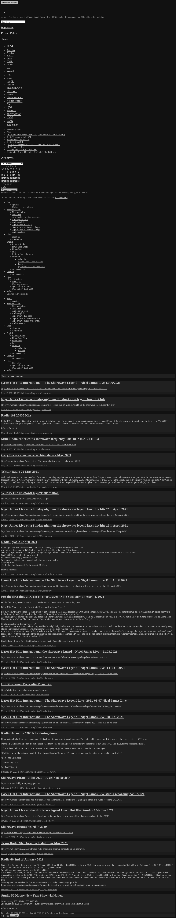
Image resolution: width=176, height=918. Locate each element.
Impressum (7, 27)
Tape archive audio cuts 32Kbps (26, 229)
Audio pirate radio (20, 219)
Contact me (17, 239)
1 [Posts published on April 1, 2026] (7, 172)
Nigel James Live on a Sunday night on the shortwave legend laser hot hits (53, 399)
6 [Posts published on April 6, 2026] (2, 175)
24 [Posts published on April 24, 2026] (14, 181)
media (44, 487)
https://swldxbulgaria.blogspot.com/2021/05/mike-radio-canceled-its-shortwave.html (38, 444)
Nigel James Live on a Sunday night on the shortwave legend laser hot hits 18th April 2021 (64, 525)
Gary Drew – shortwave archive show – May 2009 (36, 455)
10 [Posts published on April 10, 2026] (14, 175)
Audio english (18, 222)
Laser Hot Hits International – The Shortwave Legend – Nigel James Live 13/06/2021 (60, 382)
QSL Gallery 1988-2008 (22, 289)
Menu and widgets (9, 3)
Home (9, 202)
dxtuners (96, 265)
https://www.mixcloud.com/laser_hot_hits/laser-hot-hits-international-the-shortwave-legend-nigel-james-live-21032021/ (54, 657)
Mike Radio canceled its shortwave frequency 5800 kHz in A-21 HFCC (50, 439)
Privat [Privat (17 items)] (9, 104)
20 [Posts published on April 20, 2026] (3, 181)
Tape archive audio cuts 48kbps (26, 227)
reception (16, 257)
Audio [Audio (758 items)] (11, 50)
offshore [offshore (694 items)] (12, 91)
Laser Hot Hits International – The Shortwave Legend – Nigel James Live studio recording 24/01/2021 (73, 794)
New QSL (93, 282)
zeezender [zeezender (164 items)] (12, 124)
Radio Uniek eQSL (15, 142)
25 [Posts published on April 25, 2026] (16, 181)
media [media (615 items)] (10, 81)
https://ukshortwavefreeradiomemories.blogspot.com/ (24, 690)
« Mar (3, 187)
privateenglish (18, 269)
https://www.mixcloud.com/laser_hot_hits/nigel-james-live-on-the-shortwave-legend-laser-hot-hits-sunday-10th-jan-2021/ (55, 816)
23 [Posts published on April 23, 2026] (11, 181)
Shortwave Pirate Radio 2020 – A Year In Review (35, 777)
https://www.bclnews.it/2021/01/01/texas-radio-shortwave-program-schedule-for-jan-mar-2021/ (43, 849)
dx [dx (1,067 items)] (8, 67)
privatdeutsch (18, 274)
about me (16, 237)
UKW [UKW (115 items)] (10, 117)
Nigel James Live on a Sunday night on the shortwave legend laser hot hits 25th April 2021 (64, 509)
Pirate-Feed (17, 249)
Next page (14, 915)
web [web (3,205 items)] (10, 121)
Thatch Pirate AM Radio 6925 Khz (22, 149)
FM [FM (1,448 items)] (9, 75)
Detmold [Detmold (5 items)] (10, 64)
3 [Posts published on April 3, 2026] (13, 172)
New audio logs (19, 212)
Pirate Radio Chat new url (18, 139)
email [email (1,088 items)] (10, 71)
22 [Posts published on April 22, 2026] (8, 181)
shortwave (47, 393)
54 (8, 915)
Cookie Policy (61, 197)
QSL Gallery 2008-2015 (22, 286)
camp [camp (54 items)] (9, 58)
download (93, 215)
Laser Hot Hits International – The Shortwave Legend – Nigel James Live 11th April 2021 (64, 580)
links (93, 253)
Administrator (25, 393)
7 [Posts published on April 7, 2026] (4, 175)
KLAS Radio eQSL (15, 147)
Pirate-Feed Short (20, 247)
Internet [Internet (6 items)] (9, 79)
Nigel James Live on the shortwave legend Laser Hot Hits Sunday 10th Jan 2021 (57, 810)
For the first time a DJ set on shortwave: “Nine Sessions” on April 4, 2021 (52, 596)
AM (40, 393)
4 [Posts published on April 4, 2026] (15, 172)
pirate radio (46, 788)
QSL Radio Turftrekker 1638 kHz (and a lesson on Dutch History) (36, 134)
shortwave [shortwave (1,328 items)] (14, 114)
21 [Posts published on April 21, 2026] (5, 181)
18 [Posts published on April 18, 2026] (16, 178)
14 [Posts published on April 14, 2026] (5, 178)
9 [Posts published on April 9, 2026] (10, 175)
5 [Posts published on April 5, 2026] (18, 172)
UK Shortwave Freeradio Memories (26, 684)
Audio (46, 574)
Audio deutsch (18, 232)
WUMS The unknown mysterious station (30, 493)
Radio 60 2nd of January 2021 (22, 859)
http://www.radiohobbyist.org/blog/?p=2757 (20, 783)
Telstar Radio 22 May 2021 (20, 471)
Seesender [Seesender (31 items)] (11, 110)
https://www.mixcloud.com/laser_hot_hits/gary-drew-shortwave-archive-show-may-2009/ (40, 461)
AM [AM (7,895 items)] (10, 46)
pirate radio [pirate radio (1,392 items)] (14, 101)
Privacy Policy (9, 33)
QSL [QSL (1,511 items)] (10, 107)
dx (39, 449)
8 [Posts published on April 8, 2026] (7, 175)
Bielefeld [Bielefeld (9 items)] (10, 56)
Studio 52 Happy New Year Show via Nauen (32, 895)
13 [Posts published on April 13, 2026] (3, 178)
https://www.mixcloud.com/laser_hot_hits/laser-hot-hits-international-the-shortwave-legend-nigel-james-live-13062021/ (54, 388)
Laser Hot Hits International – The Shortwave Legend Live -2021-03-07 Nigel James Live (64, 700)
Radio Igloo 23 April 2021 (19, 542)
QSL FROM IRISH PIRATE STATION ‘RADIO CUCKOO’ (33, 144)
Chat (9, 132)
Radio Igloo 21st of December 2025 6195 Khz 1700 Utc (31, 152)
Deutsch (10, 271)
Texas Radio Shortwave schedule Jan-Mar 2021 (34, 843)
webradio (96, 260)
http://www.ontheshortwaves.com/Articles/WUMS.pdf (25, 499)
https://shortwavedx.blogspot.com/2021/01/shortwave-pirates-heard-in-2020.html (37, 832)
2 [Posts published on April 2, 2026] (10, 172)
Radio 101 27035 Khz (16, 415)
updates (93, 205)
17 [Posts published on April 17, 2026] (14, 178)
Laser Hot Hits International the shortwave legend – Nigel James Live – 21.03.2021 (59, 651)
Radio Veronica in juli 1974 (19, 137)
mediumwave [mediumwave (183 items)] (14, 87)
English (10, 242)
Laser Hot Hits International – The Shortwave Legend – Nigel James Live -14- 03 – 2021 (63, 668)
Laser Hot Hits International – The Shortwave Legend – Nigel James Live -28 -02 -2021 (62, 717)
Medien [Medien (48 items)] (10, 84)
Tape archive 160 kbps (22, 224)
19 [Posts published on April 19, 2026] (19, 178)
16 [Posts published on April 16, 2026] (11, 178)
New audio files (13, 130)
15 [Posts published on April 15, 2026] (8, 178)
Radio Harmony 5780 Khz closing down (29, 733)
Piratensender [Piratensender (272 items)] (15, 97)
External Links (18, 244)
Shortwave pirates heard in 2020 (24, 826)
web (50, 433)
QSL (91, 277)
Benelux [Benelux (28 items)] (10, 53)
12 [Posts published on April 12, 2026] (19, 175)
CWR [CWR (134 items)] (10, 61)
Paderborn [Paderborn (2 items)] (10, 94)
